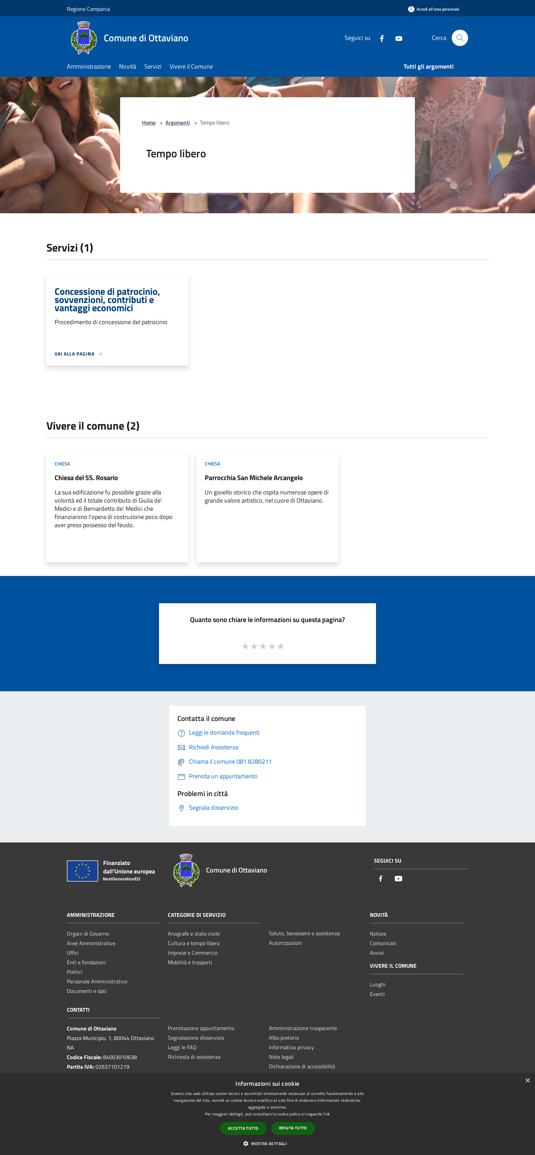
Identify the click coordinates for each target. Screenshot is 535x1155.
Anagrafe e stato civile (194, 933)
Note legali (281, 1057)
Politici (75, 972)
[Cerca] (460, 38)
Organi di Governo (88, 933)
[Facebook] (379, 37)
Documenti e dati (86, 991)
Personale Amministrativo (97, 981)
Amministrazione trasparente (303, 1028)
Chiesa (62, 463)
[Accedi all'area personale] (433, 9)
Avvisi (377, 953)
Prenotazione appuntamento (201, 1028)
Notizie (378, 933)
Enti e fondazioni (86, 962)
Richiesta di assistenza (194, 1057)
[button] (267, 1143)
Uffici (73, 953)
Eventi (377, 994)
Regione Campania (88, 9)
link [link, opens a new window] (326, 1114)
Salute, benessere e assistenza (304, 933)
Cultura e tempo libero (194, 943)
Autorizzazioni (285, 943)
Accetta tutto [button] (243, 1128)
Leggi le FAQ (182, 1047)
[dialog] (267, 1114)
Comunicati (383, 943)
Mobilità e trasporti (190, 962)
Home (149, 122)
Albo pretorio (284, 1038)
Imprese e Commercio (193, 953)
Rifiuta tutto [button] (293, 1128)
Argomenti (177, 122)
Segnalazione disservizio (196, 1038)
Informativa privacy (291, 1047)
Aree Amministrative (91, 943)
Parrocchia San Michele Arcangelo (254, 477)
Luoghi (378, 984)
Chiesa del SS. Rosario (86, 477)
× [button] (527, 1080)
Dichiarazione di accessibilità (302, 1066)
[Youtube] (396, 37)
